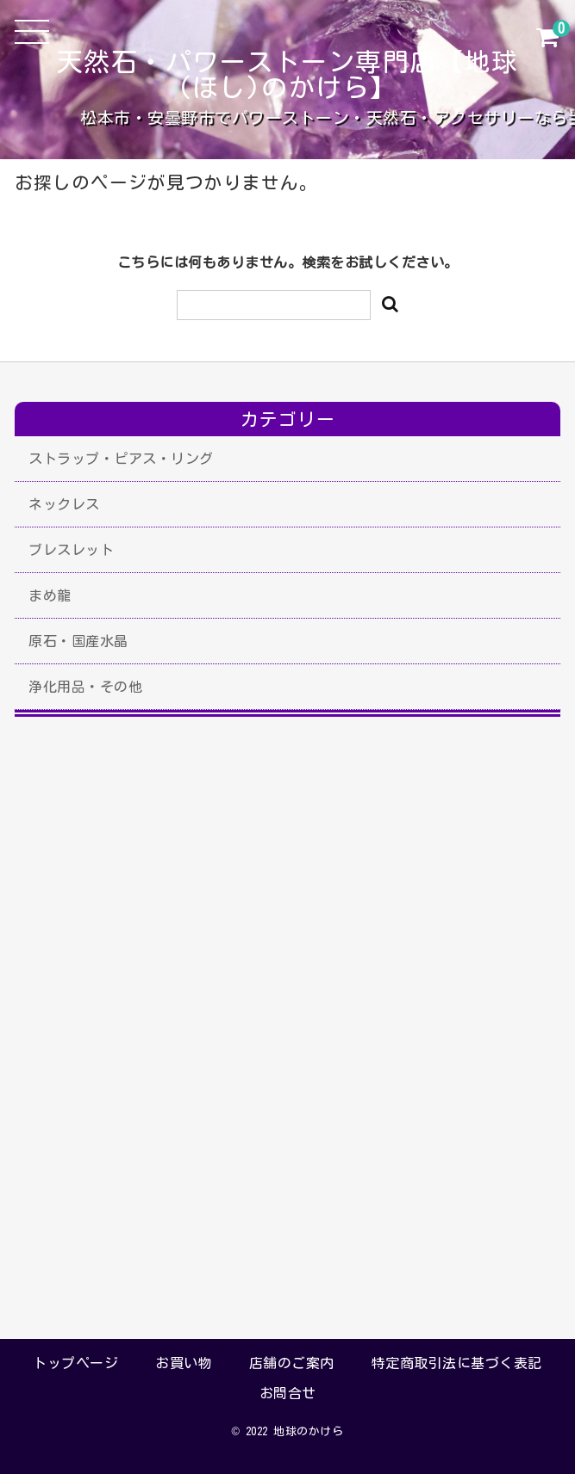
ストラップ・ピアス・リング (121, 459)
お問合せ (287, 1393)
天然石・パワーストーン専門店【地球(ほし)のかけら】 (288, 75)
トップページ (75, 1363)
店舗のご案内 (291, 1363)
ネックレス (64, 504)
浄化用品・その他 (85, 687)
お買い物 (183, 1363)
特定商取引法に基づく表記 (457, 1363)
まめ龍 (50, 595)
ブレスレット (71, 550)
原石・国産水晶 (78, 641)
